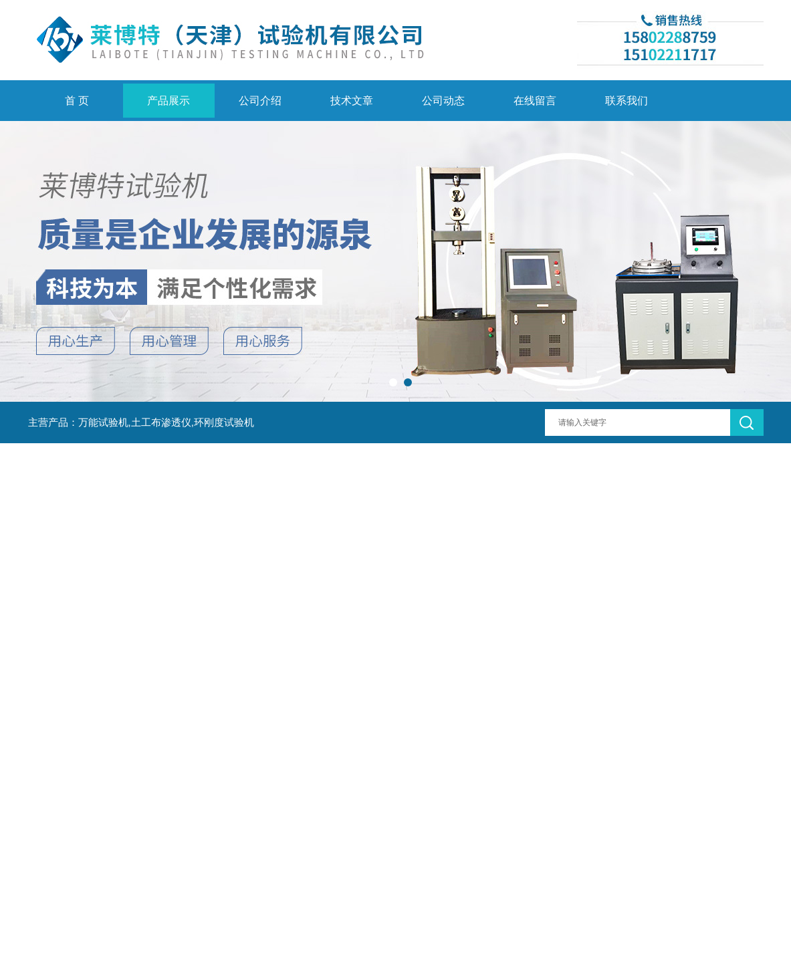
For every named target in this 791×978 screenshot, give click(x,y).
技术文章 (351, 100)
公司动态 (443, 100)
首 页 (77, 100)
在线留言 (535, 100)
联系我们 (626, 100)
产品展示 (168, 100)
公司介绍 (260, 100)
